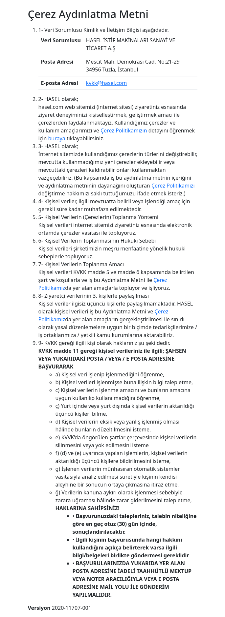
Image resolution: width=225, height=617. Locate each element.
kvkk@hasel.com (106, 83)
